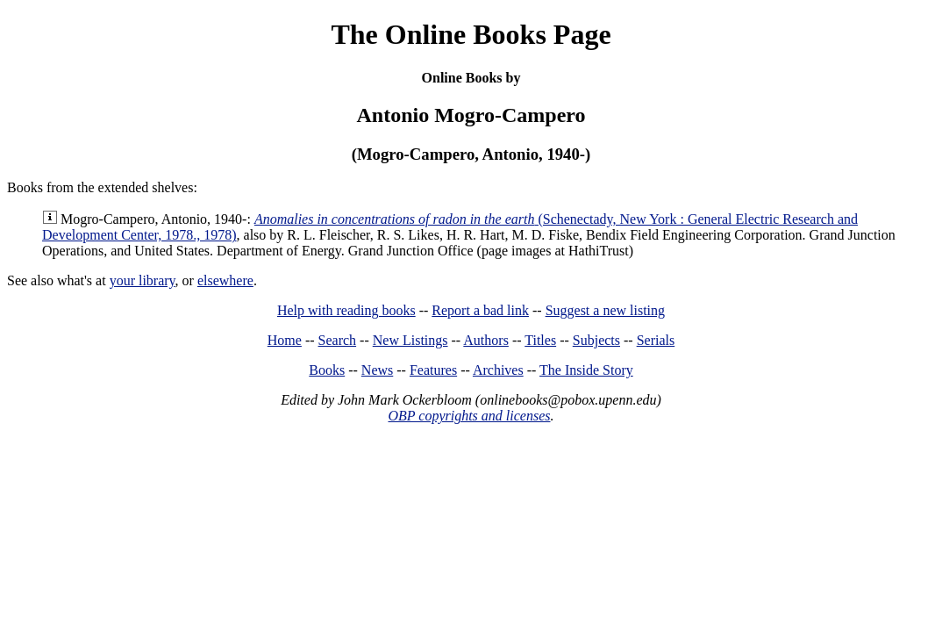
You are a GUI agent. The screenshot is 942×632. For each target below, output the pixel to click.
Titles (540, 340)
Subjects (596, 340)
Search (337, 340)
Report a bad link (480, 310)
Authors (486, 340)
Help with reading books (346, 310)
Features (433, 370)
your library (142, 280)
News (377, 370)
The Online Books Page (470, 34)
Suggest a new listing (605, 310)
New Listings (410, 340)
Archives (498, 370)
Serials (656, 340)
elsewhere (225, 280)
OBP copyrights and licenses (469, 415)
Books (327, 370)
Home (285, 340)
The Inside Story (586, 370)
